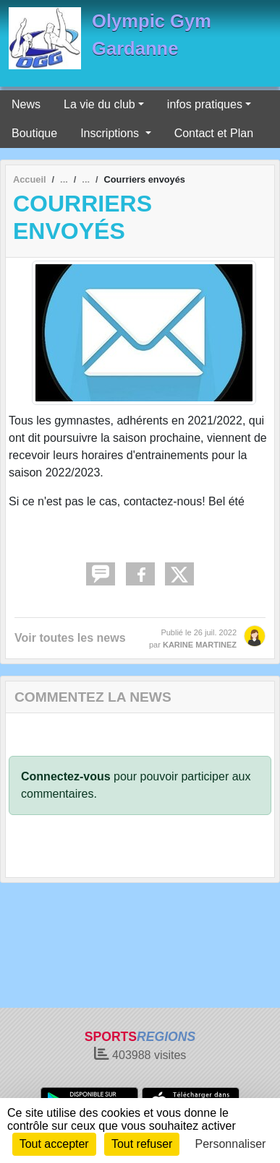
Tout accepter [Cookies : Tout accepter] (54, 1144)
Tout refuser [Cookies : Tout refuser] (141, 1144)
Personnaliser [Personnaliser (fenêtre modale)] (230, 1144)
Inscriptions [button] (111, 133)
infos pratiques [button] (204, 104)
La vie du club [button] (99, 104)
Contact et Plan (213, 133)
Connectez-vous (66, 776)
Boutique (34, 133)
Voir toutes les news (70, 638)
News (26, 104)
